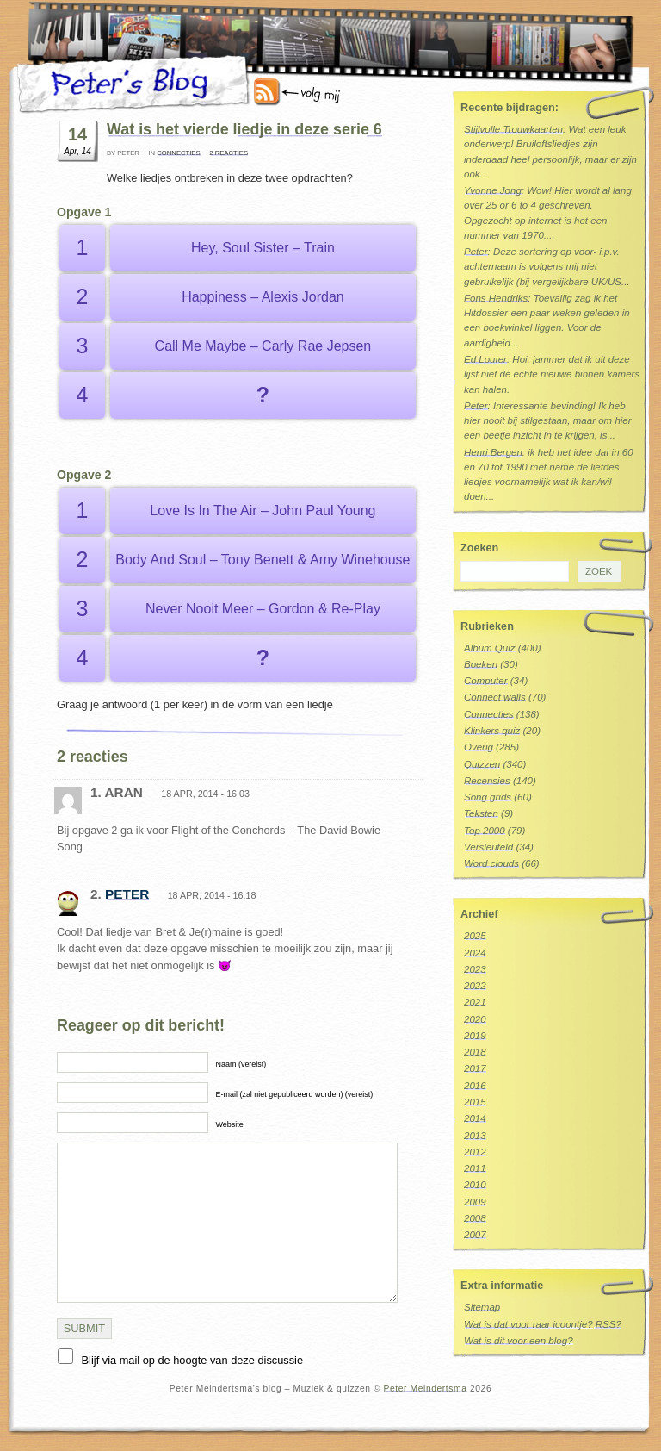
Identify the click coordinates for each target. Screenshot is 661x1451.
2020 (475, 1019)
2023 (475, 969)
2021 (475, 1002)
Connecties (178, 153)
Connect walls (495, 697)
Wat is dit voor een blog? (518, 1341)
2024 (475, 953)
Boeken (480, 664)
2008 (475, 1218)
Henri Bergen (493, 452)
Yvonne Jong (493, 190)
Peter (127, 894)
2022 (475, 986)
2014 (475, 1118)
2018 (475, 1052)
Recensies (487, 780)
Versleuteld (488, 847)
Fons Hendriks (496, 298)
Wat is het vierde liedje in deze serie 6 (244, 129)
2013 (475, 1135)
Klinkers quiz (492, 731)
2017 (475, 1068)
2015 (475, 1102)
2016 (475, 1085)
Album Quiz (490, 648)
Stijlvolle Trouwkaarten (513, 129)
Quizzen (482, 764)
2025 (475, 936)
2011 (475, 1168)
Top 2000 (484, 830)
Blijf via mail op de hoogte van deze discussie (193, 1360)
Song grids (487, 797)
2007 (475, 1235)
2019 (475, 1036)
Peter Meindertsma (425, 1388)
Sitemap (482, 1307)
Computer (486, 681)
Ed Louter (485, 359)
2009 (475, 1202)
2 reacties (228, 153)
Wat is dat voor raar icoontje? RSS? (542, 1324)
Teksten (481, 813)
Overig (478, 747)
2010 (475, 1185)
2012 (475, 1152)
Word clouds (491, 863)
